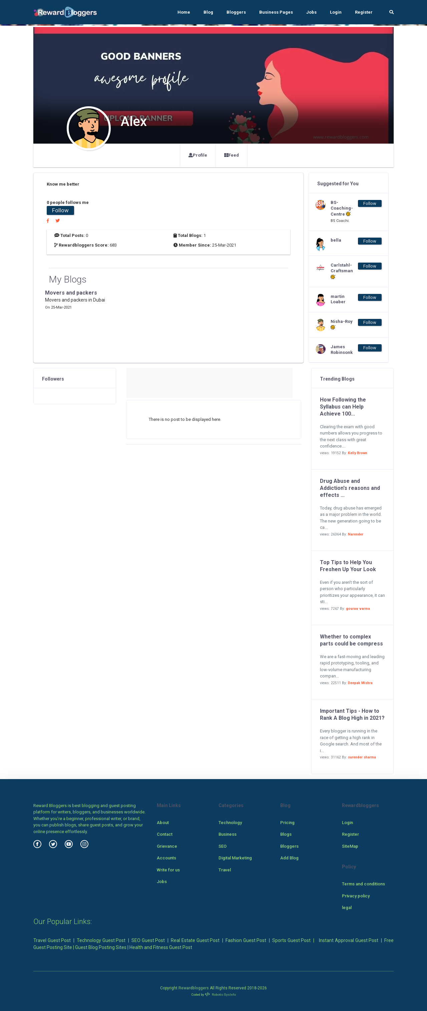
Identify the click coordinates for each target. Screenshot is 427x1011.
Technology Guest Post (101, 940)
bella (336, 240)
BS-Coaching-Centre (342, 208)
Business (228, 834)
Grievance (167, 846)
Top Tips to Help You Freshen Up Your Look (348, 565)
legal (347, 907)
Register (364, 12)
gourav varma (358, 608)
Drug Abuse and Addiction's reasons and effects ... (350, 488)
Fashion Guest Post (246, 940)
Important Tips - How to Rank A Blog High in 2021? (352, 714)
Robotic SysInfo (220, 994)
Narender (355, 534)
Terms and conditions (363, 883)
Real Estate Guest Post (195, 940)
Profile (197, 155)
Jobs (311, 12)
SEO (223, 846)
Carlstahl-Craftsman (342, 271)
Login (336, 12)
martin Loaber (338, 299)
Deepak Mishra (360, 683)
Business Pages (276, 12)
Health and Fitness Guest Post (160, 947)
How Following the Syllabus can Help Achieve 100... (343, 407)
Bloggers (236, 12)
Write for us (168, 869)
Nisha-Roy (342, 324)
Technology (230, 822)
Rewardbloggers (193, 988)
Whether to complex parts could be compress (351, 640)
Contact (164, 834)
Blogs (286, 834)
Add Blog (289, 857)
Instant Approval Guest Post (348, 940)
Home (183, 12)
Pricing (287, 822)
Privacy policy (356, 895)
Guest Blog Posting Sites (100, 947)
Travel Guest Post (52, 940)
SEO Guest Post (148, 940)
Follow (60, 210)
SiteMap (350, 846)
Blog (208, 12)
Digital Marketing (235, 857)
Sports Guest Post (291, 940)
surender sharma (362, 757)
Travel (225, 869)
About (163, 822)
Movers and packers (71, 293)
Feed (231, 155)
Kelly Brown (357, 453)
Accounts (166, 857)
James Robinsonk (342, 349)
